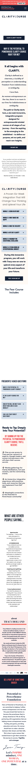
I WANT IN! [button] (14, 147)
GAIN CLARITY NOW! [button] (14, 38)
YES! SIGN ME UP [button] (14, 278)
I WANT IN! (21, 3)
